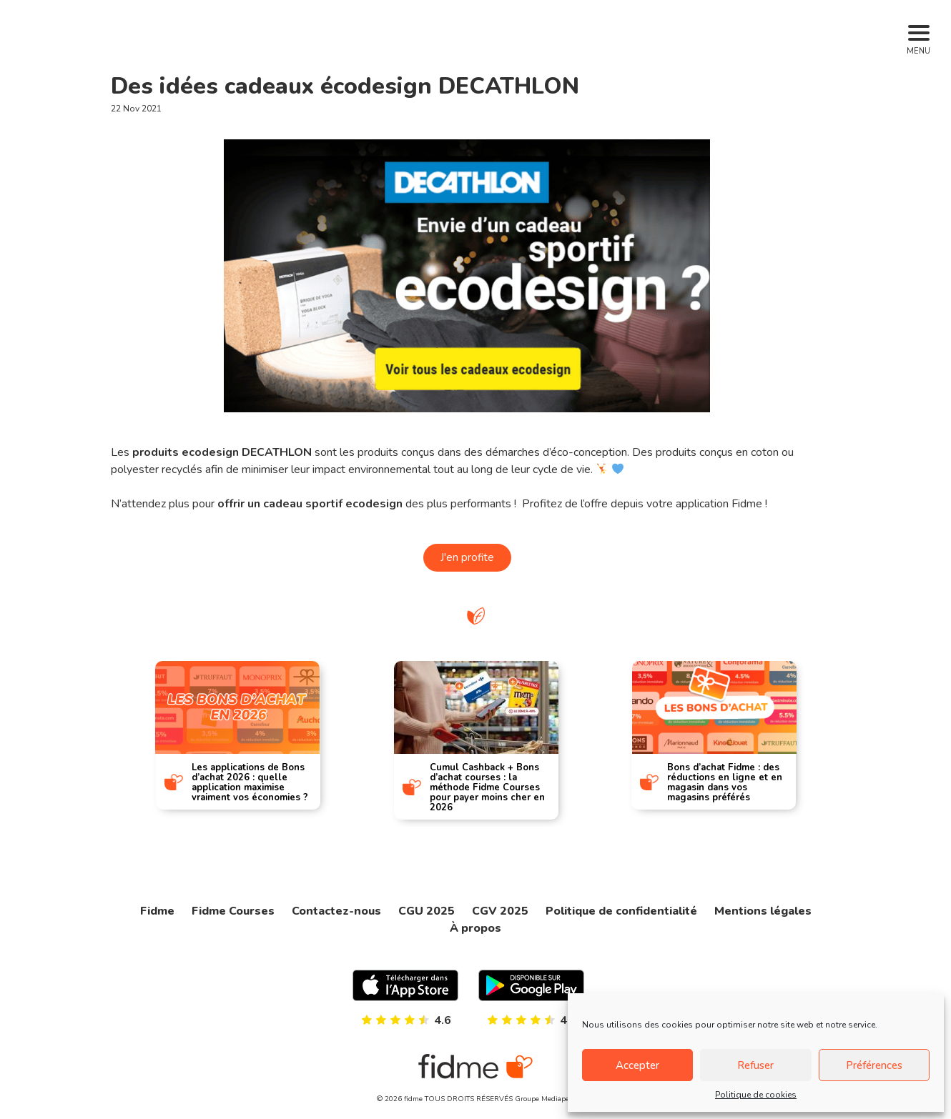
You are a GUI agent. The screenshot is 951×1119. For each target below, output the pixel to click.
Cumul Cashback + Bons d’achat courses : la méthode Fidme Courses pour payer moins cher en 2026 (487, 787)
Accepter (637, 1065)
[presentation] (104, 729)
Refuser (755, 1065)
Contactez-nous (336, 911)
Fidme (157, 911)
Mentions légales (763, 911)
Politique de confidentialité (621, 911)
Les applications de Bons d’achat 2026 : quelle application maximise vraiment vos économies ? (249, 782)
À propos (475, 928)
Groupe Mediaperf (544, 1099)
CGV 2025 (500, 911)
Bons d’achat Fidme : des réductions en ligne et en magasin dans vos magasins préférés (725, 782)
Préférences (874, 1065)
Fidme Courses (233, 911)
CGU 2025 (426, 911)
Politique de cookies (756, 1094)
